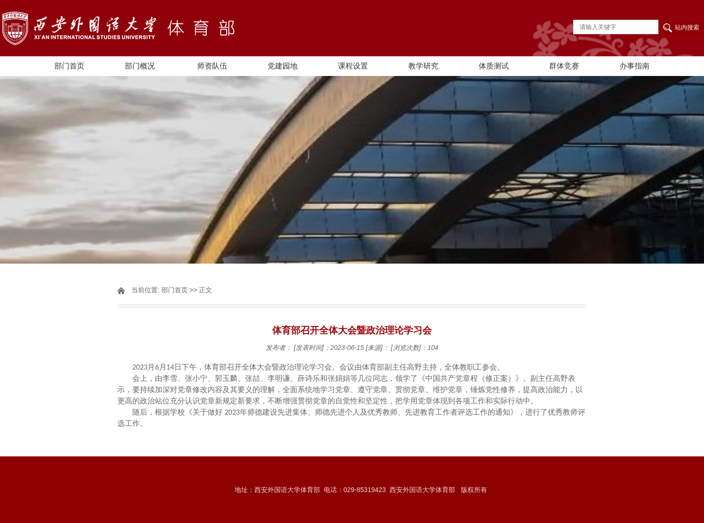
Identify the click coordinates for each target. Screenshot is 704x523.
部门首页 (69, 66)
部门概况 (140, 66)
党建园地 (283, 66)
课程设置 (353, 66)
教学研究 (423, 66)
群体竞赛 (564, 66)
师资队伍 (212, 66)
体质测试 (494, 66)
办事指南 (635, 66)
